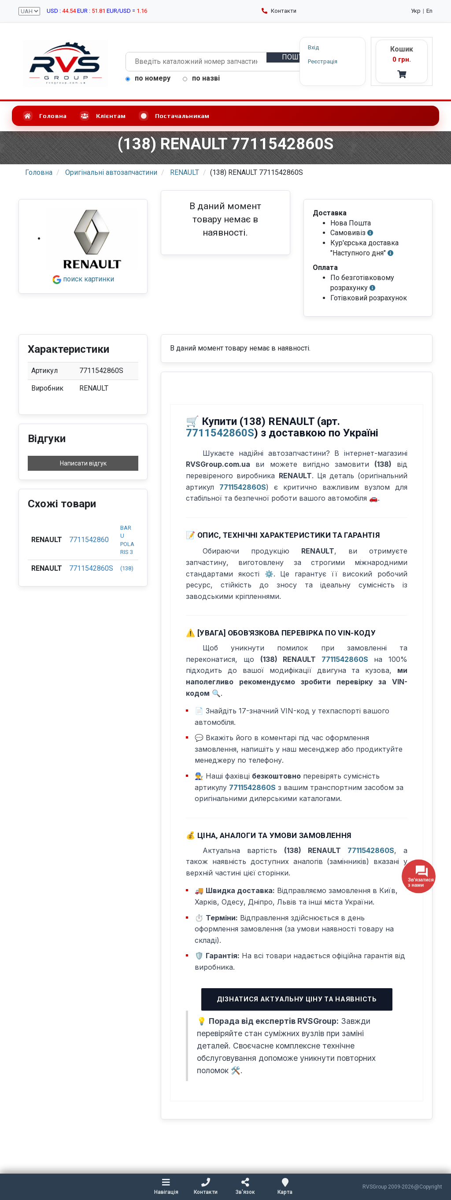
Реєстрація (322, 61)
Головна (45, 116)
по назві (201, 78)
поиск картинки (83, 279)
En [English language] (429, 10)
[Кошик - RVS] (402, 61)
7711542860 (89, 539)
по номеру (148, 78)
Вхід (313, 47)
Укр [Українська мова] (416, 10)
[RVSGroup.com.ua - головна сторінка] (65, 63)
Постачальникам (174, 116)
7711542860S (91, 568)
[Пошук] (294, 57)
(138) (126, 568)
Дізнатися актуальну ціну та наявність (297, 999)
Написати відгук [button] (83, 463)
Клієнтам (103, 116)
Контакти (279, 10)
